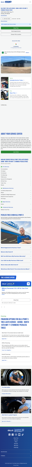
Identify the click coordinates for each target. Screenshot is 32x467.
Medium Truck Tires (16, 209)
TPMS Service (16, 177)
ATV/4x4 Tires (16, 181)
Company (3, 455)
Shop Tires (16, 28)
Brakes (16, 204)
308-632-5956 (6, 18)
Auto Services (4, 451)
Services (16, 439)
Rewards (16, 443)
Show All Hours (4, 21)
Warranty (16, 445)
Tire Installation (16, 169)
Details (28, 52)
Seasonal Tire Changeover (16, 179)
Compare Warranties (7, 393)
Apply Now (5, 338)
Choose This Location (16, 34)
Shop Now (16, 300)
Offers (16, 441)
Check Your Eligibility (7, 350)
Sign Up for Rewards (7, 421)
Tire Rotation (16, 173)
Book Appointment (16, 31)
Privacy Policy (16, 465)
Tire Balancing (16, 175)
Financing (16, 447)
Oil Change (16, 198)
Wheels (16, 185)
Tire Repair (16, 171)
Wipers (16, 192)
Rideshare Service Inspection (16, 196)
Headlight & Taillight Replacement (16, 194)
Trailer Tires (16, 183)
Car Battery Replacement (16, 190)
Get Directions (4, 15)
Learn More (16, 152)
